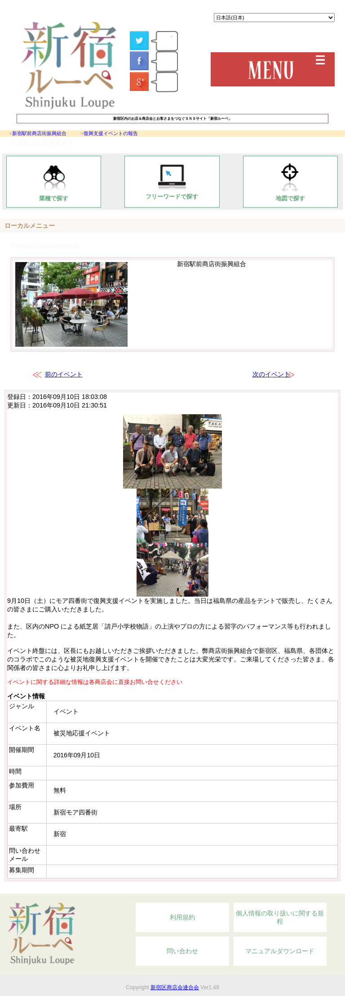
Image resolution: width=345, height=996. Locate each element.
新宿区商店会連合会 (174, 987)
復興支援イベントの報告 (111, 133)
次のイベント (271, 374)
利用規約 (182, 917)
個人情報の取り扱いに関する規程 (280, 917)
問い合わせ (182, 951)
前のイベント (64, 374)
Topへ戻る (289, 889)
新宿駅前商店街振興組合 (39, 133)
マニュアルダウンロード (279, 951)
